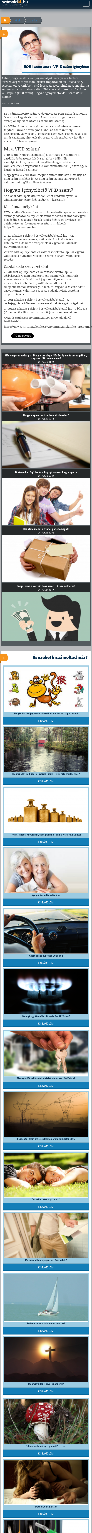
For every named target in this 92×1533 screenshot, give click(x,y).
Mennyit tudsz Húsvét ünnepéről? (46, 1384)
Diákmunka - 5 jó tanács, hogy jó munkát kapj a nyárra (46, 472)
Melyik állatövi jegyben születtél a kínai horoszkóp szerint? (46, 713)
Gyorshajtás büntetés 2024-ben (46, 955)
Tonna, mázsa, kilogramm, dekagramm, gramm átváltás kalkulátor (46, 834)
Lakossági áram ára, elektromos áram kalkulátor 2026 (46, 1139)
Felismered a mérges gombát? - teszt (46, 1446)
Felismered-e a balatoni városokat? (46, 1323)
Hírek (17, 20)
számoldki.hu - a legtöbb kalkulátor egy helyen (15, 3)
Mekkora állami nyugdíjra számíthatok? (46, 1260)
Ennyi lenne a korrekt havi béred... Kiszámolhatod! (46, 586)
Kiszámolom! (46, 721)
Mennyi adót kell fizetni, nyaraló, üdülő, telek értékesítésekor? (46, 774)
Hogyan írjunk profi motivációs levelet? (46, 415)
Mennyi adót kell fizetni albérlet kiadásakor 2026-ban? (46, 1078)
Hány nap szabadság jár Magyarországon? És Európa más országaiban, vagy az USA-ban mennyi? (46, 357)
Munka (33, 20)
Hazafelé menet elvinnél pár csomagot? (46, 529)
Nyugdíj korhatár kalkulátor (46, 895)
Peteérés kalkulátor (46, 1506)
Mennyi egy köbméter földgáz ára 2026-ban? (46, 1016)
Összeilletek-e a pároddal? (46, 1199)
